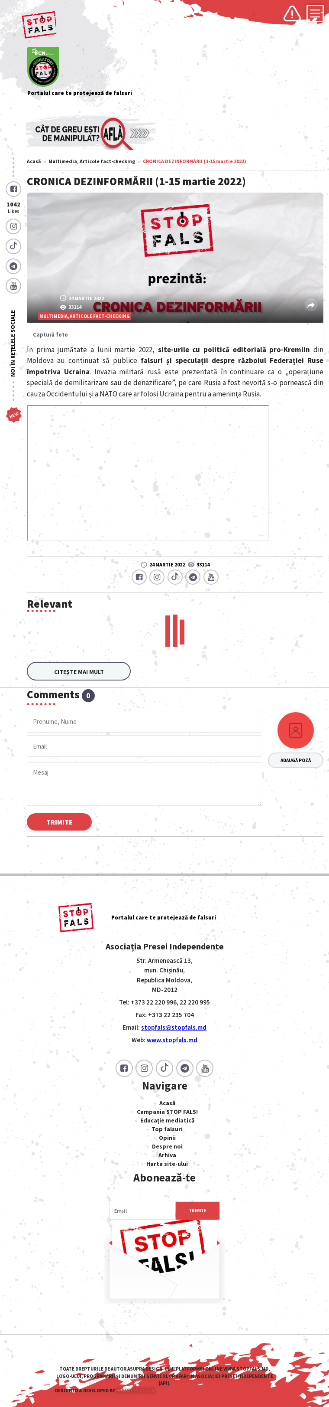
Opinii (167, 1134)
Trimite (59, 818)
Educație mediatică (167, 1117)
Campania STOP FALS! (167, 1108)
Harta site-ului (167, 1160)
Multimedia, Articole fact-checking (91, 161)
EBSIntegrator (135, 1387)
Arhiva (167, 1151)
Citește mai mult (79, 668)
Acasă (34, 161)
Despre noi (167, 1143)
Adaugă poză (296, 757)
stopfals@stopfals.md (173, 1024)
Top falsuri (167, 1125)
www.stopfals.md (172, 1036)
